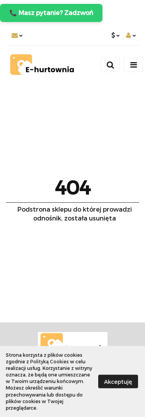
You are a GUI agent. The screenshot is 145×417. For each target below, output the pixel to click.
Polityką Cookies (49, 361)
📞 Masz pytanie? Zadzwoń (51, 12)
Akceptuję (118, 381)
